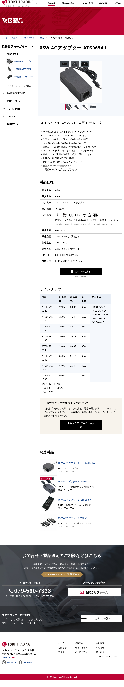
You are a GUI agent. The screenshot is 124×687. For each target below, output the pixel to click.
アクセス (6, 664)
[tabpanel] (81, 88)
